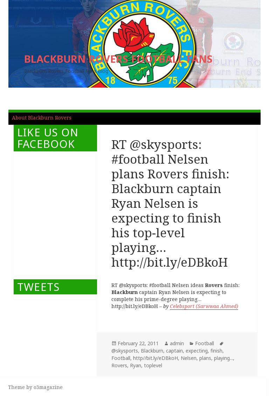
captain (174, 350)
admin (177, 343)
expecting (197, 350)
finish (216, 350)
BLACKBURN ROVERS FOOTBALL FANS (118, 59)
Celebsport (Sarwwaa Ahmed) (204, 306)
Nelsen (188, 358)
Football (204, 343)
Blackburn (152, 350)
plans (205, 358)
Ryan (135, 365)
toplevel (153, 365)
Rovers (119, 365)
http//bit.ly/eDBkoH (155, 358)
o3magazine (48, 387)
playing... (223, 358)
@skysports (124, 350)
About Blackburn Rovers (41, 117)
